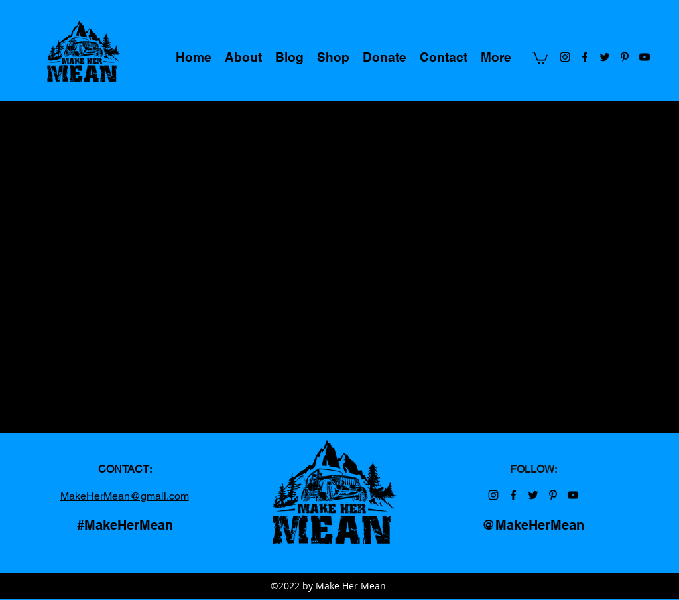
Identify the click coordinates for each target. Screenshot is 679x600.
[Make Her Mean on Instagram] (565, 57)
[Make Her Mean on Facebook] (584, 57)
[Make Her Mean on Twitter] (604, 57)
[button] (540, 57)
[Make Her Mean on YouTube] (644, 57)
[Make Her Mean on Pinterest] (624, 57)
